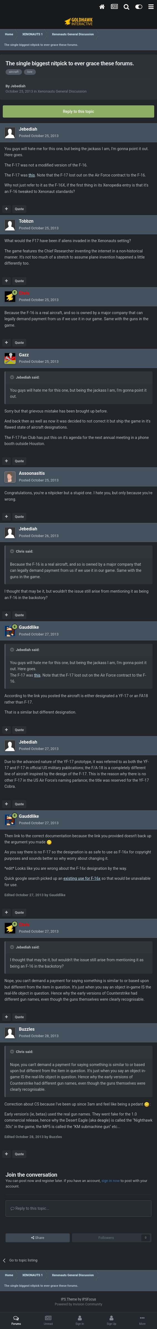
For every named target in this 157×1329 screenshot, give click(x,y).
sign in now (110, 1181)
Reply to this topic (78, 111)
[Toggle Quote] (12, 377)
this (32, 175)
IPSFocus (89, 1299)
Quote (19, 209)
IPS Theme (69, 1299)
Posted (39, 136)
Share (37, 1238)
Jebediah (18, 86)
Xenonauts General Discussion (62, 91)
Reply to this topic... (30, 1208)
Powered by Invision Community (78, 1304)
